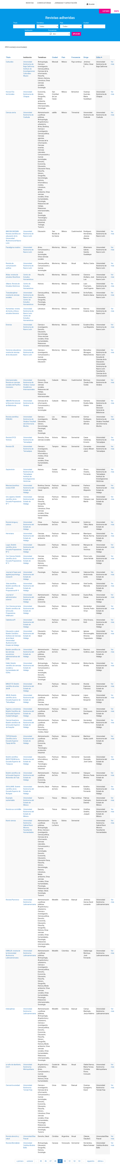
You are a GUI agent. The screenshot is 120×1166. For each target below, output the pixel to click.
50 (65, 1161)
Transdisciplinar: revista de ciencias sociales (12, 295)
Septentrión (10, 469)
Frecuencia (52, 30)
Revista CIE (10, 446)
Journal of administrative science (11, 597)
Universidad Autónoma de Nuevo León (28, 233)
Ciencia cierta (11, 112)
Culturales (9, 62)
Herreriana (10, 533)
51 (70, 1161)
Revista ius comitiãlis (13, 809)
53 (79, 1161)
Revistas (30, 3)
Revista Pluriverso (12, 900)
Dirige (86, 57)
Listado (106, 11)
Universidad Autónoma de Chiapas (28, 94)
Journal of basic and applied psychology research (13, 574)
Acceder (90, 4)
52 (74, 1161)
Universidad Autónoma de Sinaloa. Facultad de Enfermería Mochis (29, 421)
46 (46, 1161)
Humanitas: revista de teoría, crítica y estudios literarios (13, 311)
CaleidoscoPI (10, 620)
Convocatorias (44, 3)
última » (101, 1161)
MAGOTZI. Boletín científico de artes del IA (12, 686)
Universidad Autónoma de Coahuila (28, 115)
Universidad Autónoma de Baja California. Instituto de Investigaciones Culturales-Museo (29, 69)
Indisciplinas (10, 1009)
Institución (28, 30)
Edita (99, 57)
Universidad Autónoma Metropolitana (28, 1067)
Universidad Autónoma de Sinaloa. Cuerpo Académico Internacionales (29, 384)
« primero (19, 1161)
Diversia (9, 325)
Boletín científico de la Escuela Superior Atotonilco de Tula (13, 775)
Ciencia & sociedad (13, 1085)
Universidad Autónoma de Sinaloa (28, 403)
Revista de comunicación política (11, 265)
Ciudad (86, 23)
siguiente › (91, 1161)
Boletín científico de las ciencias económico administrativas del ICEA (13, 654)
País (61, 23)
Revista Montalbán (13, 1143)
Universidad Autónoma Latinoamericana (29, 902)
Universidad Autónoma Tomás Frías (27, 1087)
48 (55, 1161)
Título (15, 23)
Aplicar (76, 34)
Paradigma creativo (13, 247)
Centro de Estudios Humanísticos (28, 277)
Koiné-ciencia (11, 821)
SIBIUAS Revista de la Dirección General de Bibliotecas (13, 403)
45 (41, 1161)
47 (50, 1161)
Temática (40, 23)
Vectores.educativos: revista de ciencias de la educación (13, 352)
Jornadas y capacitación (65, 3)
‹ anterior (29, 1161)
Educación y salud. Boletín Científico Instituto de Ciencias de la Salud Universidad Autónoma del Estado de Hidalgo (13, 638)
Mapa (116, 11)
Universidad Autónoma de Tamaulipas (28, 440)
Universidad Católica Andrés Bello (29, 1145)
